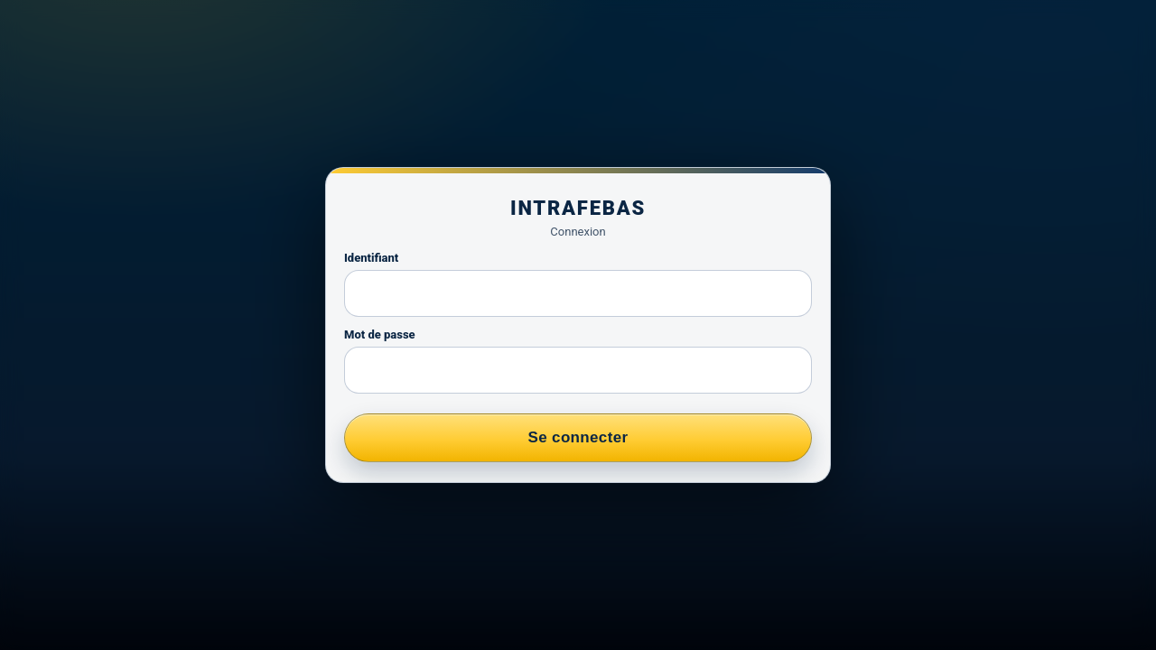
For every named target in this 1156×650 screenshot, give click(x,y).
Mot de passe (379, 334)
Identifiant (371, 258)
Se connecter (578, 437)
